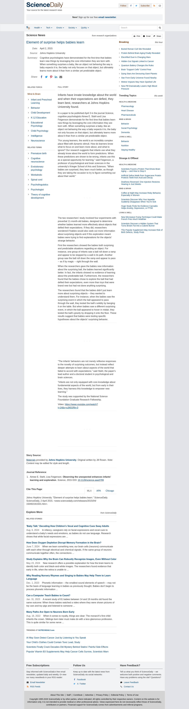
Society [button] (72, 28)
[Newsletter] (160, 5)
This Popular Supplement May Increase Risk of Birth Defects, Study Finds (142, 231)
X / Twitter (81, 684)
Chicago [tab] (110, 491)
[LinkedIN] (56, 77)
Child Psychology (39, 131)
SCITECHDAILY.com (46, 630)
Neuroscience (38, 140)
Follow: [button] (123, 6)
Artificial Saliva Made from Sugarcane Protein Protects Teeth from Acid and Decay (141, 176)
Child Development (40, 112)
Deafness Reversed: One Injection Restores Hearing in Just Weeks (140, 183)
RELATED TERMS (34, 147)
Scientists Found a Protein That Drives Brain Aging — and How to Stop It (140, 170)
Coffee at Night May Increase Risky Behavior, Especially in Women (141, 194)
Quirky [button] (85, 28)
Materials (31, 460)
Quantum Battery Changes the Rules (137, 65)
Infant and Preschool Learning (41, 101)
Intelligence (36, 136)
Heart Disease (127, 110)
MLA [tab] (89, 491)
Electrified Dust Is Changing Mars (136, 57)
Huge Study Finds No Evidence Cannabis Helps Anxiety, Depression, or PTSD (139, 207)
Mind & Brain (34, 94)
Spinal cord (36, 179)
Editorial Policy (117, 695)
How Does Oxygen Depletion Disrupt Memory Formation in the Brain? (63, 542)
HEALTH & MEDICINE (127, 102)
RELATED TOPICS (34, 87)
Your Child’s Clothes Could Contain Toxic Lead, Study (53, 642)
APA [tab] (98, 491)
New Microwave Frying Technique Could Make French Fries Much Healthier (141, 218)
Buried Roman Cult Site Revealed (136, 49)
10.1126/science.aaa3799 (91, 480)
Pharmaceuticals (128, 115)
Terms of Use (132, 695)
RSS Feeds (35, 686)
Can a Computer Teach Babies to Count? (48, 595)
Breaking (124, 42)
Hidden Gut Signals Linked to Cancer (137, 61)
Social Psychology (129, 128)
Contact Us (129, 686)
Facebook (81, 679)
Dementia (125, 132)
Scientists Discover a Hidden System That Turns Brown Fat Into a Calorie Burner (139, 224)
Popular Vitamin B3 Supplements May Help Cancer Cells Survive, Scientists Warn (67, 651)
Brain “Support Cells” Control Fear (136, 69)
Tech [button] (49, 28)
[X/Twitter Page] (136, 5)
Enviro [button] (60, 28)
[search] (160, 27)
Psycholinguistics (39, 184)
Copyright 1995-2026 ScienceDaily (44, 699)
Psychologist (37, 189)
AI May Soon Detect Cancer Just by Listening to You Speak (56, 638)
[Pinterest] (51, 77)
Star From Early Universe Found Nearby (139, 78)
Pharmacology (127, 106)
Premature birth (38, 153)
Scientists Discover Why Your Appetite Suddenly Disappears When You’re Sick (138, 200)
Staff (69, 695)
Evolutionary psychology (37, 168)
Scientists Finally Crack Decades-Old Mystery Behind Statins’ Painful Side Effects (67, 647)
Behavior (35, 108)
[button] (137, 36)
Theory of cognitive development (40, 196)
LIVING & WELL (125, 137)
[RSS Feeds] (154, 5)
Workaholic (36, 175)
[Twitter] (46, 77)
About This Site (57, 695)
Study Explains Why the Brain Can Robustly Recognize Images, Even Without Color (71, 559)
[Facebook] (41, 77)
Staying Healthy (128, 150)
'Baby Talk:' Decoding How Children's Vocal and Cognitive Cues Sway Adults (67, 526)
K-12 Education (38, 117)
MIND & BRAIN (125, 119)
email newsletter (107, 17)
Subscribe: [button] (145, 6)
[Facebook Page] (131, 5)
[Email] (60, 77)
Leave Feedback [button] (131, 682)
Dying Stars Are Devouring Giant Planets (139, 73)
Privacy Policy (102, 695)
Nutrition (125, 145)
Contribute (78, 695)
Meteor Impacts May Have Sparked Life (138, 82)
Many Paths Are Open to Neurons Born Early (50, 612)
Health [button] (38, 28)
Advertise (89, 695)
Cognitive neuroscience (37, 160)
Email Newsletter (37, 682)
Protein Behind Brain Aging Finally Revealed (140, 53)
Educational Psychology (37, 124)
